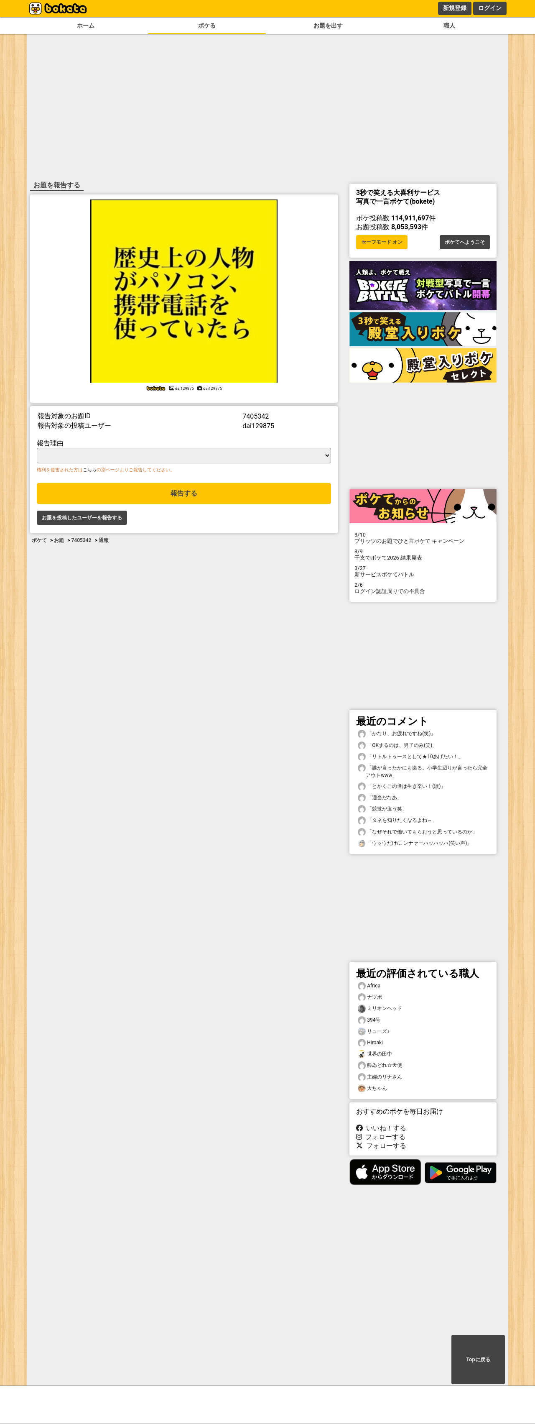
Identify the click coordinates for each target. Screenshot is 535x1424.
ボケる (207, 25)
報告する (184, 493)
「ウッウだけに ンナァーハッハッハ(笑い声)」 (415, 843)
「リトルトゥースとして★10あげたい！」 (410, 757)
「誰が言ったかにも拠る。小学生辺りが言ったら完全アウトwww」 (422, 771)
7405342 (81, 540)
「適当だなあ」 (380, 798)
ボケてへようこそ (465, 242)
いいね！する (381, 1128)
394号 (369, 1020)
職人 (449, 25)
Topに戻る (478, 1360)
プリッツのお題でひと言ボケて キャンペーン (423, 538)
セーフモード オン (382, 242)
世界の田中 (375, 1054)
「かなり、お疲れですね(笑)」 (397, 734)
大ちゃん (372, 1088)
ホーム (85, 25)
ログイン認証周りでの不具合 (423, 588)
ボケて (39, 540)
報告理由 (50, 443)
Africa (369, 986)
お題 (59, 540)
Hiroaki (370, 1043)
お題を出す (328, 25)
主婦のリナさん (380, 1077)
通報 (104, 540)
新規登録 (454, 8)
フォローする (380, 1137)
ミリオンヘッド (380, 1008)
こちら (90, 470)
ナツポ (370, 997)
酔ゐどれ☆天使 (380, 1065)
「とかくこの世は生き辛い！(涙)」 (402, 786)
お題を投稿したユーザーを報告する (82, 518)
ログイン (490, 8)
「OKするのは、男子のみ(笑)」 (397, 745)
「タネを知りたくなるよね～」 (397, 820)
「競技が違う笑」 (382, 809)
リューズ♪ (374, 1031)
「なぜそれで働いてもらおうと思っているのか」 (417, 832)
